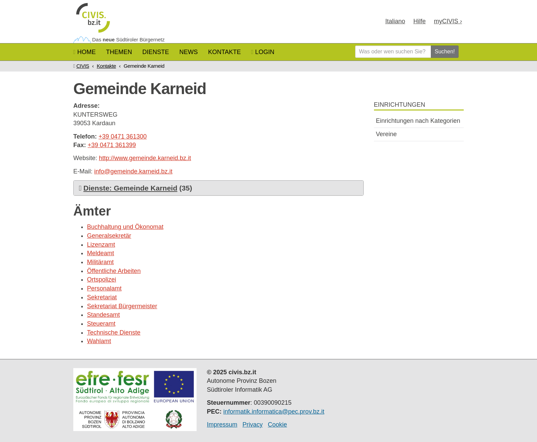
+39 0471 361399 (112, 145)
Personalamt (104, 288)
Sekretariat (102, 297)
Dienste (155, 52)
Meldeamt (100, 253)
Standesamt (103, 314)
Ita (395, 21)
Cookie (277, 424)
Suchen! (445, 51)
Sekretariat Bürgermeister (122, 306)
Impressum (222, 424)
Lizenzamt (101, 244)
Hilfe (419, 21)
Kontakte (224, 52)
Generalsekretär (109, 235)
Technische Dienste (113, 332)
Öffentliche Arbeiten (114, 271)
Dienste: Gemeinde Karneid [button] (130, 188)
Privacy (252, 424)
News (188, 52)
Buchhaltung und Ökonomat (125, 226)
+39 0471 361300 (123, 136)
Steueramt (101, 323)
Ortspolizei (101, 279)
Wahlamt (99, 341)
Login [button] (262, 52)
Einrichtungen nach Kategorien (418, 120)
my (448, 21)
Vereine (386, 134)
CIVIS (82, 66)
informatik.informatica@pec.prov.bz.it (273, 411)
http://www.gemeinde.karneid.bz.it (145, 158)
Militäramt (100, 262)
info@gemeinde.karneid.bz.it (133, 171)
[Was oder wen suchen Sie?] (393, 52)
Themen (119, 52)
